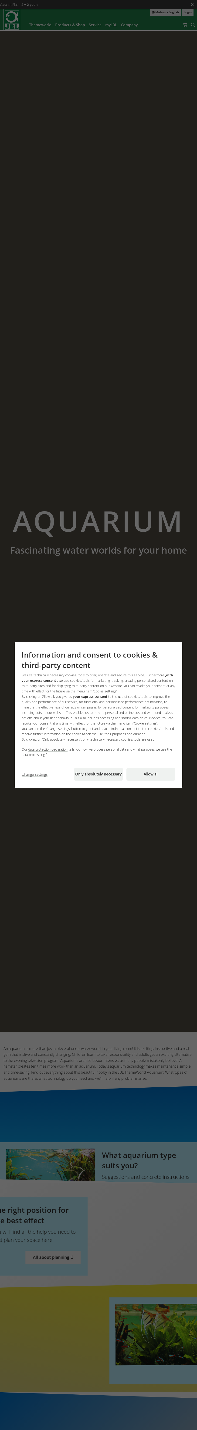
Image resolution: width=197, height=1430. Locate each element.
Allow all (151, 774)
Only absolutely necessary (98, 774)
